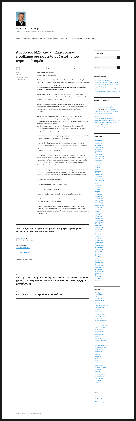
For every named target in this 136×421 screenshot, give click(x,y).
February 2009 (99, 218)
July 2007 (98, 253)
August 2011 (98, 164)
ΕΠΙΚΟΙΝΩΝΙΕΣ (99, 342)
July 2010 (97, 187)
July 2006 (98, 275)
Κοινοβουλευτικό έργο (38, 38)
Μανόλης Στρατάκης (27, 28)
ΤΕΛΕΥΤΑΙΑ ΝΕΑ (99, 378)
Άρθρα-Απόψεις (53, 38)
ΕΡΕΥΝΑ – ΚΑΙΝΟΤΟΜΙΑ (102, 345)
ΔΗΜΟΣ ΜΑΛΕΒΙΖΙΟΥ (101, 320)
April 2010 (98, 193)
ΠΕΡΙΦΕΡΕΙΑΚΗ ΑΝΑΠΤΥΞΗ (102, 364)
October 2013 (99, 145)
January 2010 (99, 198)
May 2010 (98, 191)
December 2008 (99, 222)
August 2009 (98, 207)
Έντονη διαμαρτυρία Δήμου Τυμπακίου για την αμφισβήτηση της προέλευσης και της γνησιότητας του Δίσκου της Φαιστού (107, 105)
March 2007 (98, 260)
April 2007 (98, 258)
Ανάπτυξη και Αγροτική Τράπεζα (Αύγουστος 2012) (107, 91)
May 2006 (98, 278)
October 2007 (99, 247)
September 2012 (99, 147)
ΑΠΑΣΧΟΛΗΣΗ (99, 302)
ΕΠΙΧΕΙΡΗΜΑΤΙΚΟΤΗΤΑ (101, 344)
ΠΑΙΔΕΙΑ (97, 360)
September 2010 (99, 184)
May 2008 (98, 235)
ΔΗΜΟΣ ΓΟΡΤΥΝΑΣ (100, 316)
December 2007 (99, 244)
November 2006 (99, 267)
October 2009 (99, 204)
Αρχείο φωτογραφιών (77, 38)
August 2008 (98, 229)
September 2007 (99, 249)
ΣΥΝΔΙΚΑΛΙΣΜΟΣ (100, 375)
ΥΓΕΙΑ (97, 382)
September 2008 (99, 227)
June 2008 (98, 233)
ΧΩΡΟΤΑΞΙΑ (98, 384)
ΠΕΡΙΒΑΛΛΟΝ (99, 362)
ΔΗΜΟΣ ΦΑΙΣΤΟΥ (100, 324)
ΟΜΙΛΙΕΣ (97, 358)
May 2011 (97, 169)
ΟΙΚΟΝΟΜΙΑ (98, 356)
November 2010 (99, 180)
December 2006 (99, 266)
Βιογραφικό (26, 38)
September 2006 (100, 271)
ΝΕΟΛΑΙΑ (98, 355)
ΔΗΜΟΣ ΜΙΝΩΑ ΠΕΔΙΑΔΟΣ (102, 322)
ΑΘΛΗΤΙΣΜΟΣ (99, 294)
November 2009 (99, 202)
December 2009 (99, 200)
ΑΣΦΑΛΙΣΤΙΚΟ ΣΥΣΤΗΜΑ (102, 305)
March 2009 (98, 216)
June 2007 (98, 255)
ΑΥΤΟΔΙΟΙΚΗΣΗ (99, 307)
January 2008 (99, 242)
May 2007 (98, 256)
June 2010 (98, 189)
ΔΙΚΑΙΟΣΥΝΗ (98, 333)
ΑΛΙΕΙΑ (97, 296)
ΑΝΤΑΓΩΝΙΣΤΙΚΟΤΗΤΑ (101, 300)
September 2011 (99, 162)
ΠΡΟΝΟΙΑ (98, 371)
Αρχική (18, 38)
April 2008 (98, 236)
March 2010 (98, 195)
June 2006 (98, 276)
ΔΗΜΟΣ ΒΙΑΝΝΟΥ (100, 314)
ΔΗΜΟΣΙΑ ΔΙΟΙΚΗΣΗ (100, 327)
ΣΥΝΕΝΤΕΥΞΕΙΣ (99, 376)
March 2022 (98, 140)
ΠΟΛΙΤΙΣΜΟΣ (98, 369)
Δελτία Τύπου (64, 38)
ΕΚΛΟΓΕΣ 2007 (99, 336)
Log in (97, 396)
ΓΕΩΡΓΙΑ (23, 79)
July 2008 (98, 231)
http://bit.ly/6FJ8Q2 (23, 247)
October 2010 (99, 182)
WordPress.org (99, 402)
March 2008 (98, 238)
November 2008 (99, 224)
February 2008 (99, 240)
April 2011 (98, 171)
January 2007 (99, 264)
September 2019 (99, 142)
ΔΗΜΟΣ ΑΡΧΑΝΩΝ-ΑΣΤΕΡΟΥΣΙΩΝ (104, 313)
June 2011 (98, 167)
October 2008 (99, 225)
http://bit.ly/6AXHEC (23, 252)
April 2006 (98, 280)
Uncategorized (20, 77)
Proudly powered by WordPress (35, 413)
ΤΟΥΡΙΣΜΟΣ (98, 380)
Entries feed (98, 398)
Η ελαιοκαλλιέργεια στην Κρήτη (102, 80)
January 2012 (99, 154)
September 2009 (100, 205)
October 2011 (98, 160)
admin (18, 72)
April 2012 (98, 149)
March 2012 (98, 151)
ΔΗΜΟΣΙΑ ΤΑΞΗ (99, 331)
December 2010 (99, 178)
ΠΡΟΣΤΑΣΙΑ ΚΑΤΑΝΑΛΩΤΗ (102, 373)
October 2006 (99, 269)
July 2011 (97, 165)
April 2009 (98, 215)
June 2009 (98, 211)
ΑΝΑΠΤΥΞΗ (98, 298)
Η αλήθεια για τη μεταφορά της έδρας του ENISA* (107, 82)
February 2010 (99, 196)
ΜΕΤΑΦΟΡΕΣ (98, 351)
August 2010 (98, 185)
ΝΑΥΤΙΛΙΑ (98, 353)
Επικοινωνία (90, 38)
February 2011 (99, 175)
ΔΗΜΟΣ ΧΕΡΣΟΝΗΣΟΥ (101, 325)
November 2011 (99, 158)
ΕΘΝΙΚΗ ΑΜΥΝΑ (99, 334)
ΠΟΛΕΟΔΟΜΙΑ (99, 365)
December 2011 (99, 156)
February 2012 (99, 153)
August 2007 (98, 251)
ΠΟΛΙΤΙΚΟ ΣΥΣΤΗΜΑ (101, 367)
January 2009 (99, 220)
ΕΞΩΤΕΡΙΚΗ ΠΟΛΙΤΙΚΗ (101, 340)
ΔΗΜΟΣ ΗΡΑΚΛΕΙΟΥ (100, 318)
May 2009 (98, 213)
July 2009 (98, 209)
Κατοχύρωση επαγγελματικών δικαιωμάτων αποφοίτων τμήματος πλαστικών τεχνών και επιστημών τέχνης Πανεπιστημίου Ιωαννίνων (107, 120)
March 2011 (98, 173)
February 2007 (99, 262)
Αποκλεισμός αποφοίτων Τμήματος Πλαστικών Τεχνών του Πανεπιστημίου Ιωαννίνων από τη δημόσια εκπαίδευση (106, 111)
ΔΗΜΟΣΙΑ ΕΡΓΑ (99, 329)
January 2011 (98, 176)
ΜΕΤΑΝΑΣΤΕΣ (99, 349)
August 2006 (98, 273)
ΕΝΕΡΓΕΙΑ (98, 338)
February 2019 (99, 144)
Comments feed (99, 400)
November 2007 (99, 246)
